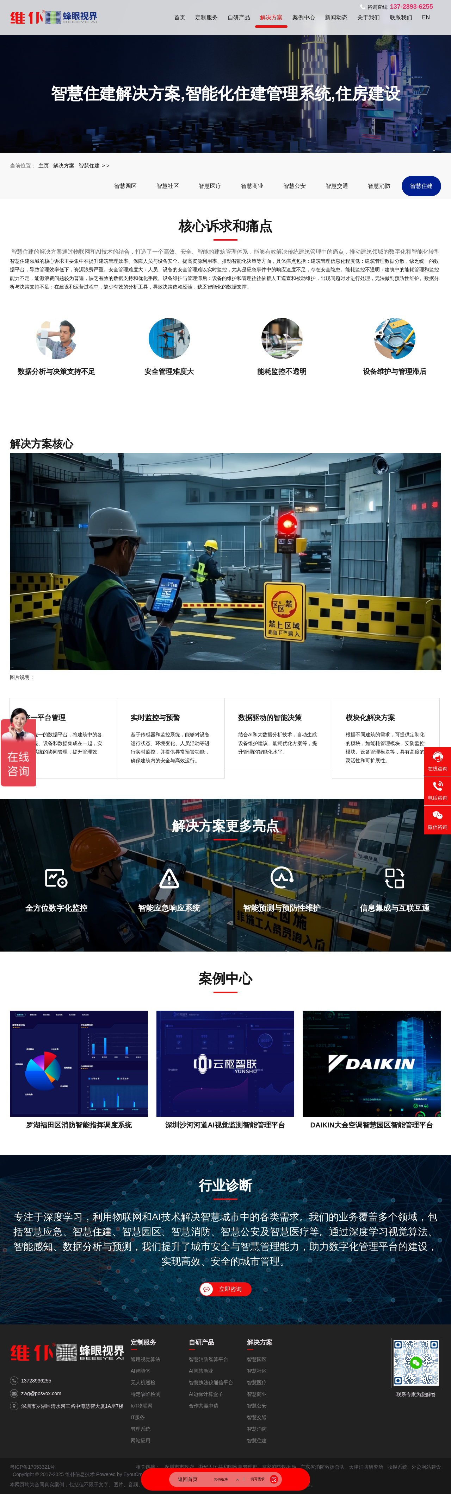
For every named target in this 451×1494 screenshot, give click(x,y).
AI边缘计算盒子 (206, 1394)
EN (426, 17)
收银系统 (397, 1467)
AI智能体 (140, 1371)
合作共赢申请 (203, 1406)
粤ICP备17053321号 (32, 1467)
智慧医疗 (210, 186)
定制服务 (206, 17)
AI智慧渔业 (201, 1371)
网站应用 (140, 1440)
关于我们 (368, 17)
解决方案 (271, 17)
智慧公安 (294, 186)
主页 (43, 166)
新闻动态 (336, 17)
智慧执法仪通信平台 (211, 1382)
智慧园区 (125, 186)
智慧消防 (379, 186)
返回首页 (188, 1479)
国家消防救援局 (278, 1467)
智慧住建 (89, 166)
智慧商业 (252, 186)
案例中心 (303, 17)
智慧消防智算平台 (208, 1359)
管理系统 (140, 1429)
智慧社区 (167, 186)
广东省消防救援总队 (322, 1467)
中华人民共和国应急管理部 (228, 1467)
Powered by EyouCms (120, 1474)
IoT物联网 (142, 1406)
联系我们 (401, 17)
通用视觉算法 (145, 1359)
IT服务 (138, 1417)
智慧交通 (337, 186)
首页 (179, 17)
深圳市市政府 (179, 1467)
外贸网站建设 (426, 1467)
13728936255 (36, 1381)
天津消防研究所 (366, 1467)
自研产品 (239, 17)
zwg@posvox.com (41, 1393)
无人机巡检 (143, 1382)
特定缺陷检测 (145, 1394)
